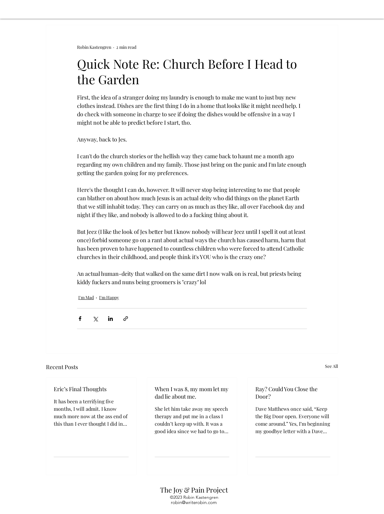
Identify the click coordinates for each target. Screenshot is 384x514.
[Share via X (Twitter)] (95, 319)
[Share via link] (126, 319)
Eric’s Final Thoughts (80, 389)
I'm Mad (86, 297)
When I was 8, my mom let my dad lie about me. (191, 392)
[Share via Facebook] (80, 319)
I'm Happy (109, 297)
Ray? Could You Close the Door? (286, 392)
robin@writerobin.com (194, 502)
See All (331, 366)
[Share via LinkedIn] (110, 319)
